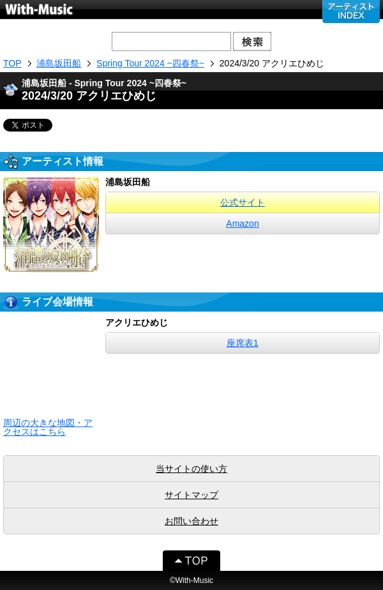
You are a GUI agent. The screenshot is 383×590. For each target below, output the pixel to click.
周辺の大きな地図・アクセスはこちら (48, 427)
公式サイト (242, 202)
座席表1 (243, 343)
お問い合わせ (191, 521)
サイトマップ (191, 495)
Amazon (242, 223)
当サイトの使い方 (191, 469)
